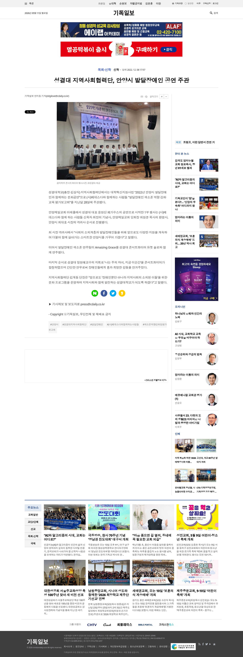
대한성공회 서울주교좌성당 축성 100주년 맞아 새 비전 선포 (64, 593)
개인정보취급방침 (118, 646)
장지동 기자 (40, 96)
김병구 (178, 321)
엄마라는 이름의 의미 (187, 375)
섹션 (29, 3)
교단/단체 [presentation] (33, 522)
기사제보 (102, 646)
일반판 (190, 3)
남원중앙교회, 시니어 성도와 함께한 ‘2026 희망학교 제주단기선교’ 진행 (108, 595)
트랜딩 (101, 3)
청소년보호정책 (137, 646)
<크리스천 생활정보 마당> (156, 380)
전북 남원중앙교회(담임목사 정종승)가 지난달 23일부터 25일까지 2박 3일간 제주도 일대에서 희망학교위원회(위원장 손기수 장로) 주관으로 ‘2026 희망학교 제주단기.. (109, 609)
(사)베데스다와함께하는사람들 (123, 324)
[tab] (33, 514)
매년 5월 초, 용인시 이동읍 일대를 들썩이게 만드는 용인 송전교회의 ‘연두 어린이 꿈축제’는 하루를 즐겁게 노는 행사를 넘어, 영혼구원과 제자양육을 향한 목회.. (153, 549)
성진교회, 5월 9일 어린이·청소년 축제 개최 (197, 537)
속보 (178, 142)
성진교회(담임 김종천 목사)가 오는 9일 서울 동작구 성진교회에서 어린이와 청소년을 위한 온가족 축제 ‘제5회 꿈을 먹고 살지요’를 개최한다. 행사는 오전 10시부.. (197, 549)
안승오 (178, 402)
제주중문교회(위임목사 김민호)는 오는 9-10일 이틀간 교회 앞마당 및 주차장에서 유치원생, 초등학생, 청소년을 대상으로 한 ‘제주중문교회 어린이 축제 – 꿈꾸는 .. (197, 605)
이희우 (178, 427)
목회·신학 (104, 69)
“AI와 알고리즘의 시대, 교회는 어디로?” (185, 183)
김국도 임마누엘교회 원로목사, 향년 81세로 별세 (185, 164)
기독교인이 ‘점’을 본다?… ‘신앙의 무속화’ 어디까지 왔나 (185, 204)
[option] (186, 452)
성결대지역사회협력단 (75, 324)
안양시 (55, 324)
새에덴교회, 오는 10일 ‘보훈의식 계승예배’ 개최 (152, 593)
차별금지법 (136, 3)
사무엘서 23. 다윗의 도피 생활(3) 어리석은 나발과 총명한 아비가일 (188, 419)
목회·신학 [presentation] (33, 536)
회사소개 (68, 646)
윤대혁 (112, 3)
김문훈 (149, 3)
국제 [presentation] (33, 543)
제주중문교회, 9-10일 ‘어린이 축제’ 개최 (196, 593)
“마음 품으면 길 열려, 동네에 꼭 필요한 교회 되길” (151, 537)
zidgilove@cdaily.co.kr (57, 96)
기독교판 (179, 3)
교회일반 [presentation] (33, 514)
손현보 (123, 3)
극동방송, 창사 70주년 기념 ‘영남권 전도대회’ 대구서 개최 (108, 537)
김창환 (178, 378)
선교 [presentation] (33, 529)
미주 (198, 3)
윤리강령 (163, 646)
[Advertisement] (196, 115)
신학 (116, 69)
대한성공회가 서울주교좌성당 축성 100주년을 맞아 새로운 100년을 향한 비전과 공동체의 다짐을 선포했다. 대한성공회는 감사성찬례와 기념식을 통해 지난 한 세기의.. (64, 607)
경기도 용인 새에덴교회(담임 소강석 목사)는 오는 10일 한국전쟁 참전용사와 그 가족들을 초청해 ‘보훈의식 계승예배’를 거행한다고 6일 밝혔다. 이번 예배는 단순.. (153, 605)
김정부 (178, 358)
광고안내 (79, 646)
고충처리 (152, 646)
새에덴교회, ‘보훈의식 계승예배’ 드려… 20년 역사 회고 (185, 241)
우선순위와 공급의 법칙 (188, 354)
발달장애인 (97, 324)
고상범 (178, 345)
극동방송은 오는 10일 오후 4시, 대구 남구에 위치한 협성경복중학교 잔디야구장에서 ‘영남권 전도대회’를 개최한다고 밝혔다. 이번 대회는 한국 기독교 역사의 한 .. (109, 549)
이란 (158, 3)
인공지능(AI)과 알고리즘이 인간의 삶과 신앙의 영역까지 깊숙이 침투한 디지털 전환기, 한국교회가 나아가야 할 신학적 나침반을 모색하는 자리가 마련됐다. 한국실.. (64, 549)
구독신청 (207, 3)
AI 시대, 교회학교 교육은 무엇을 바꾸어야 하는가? (188, 337)
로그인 (215, 3)
